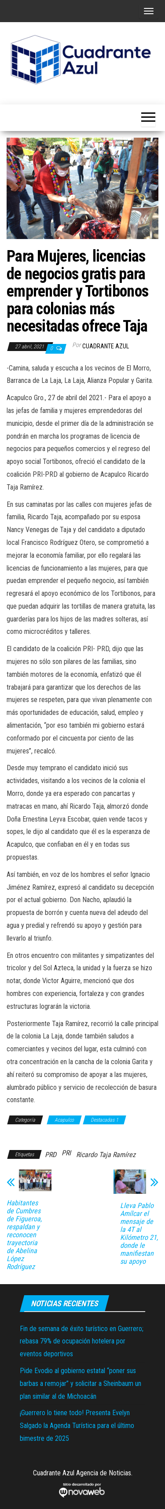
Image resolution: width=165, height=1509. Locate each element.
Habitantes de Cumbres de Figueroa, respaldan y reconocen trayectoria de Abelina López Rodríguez (24, 1235)
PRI (66, 1153)
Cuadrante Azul (105, 346)
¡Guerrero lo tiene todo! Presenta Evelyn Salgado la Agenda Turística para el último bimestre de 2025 (77, 1426)
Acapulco (64, 1120)
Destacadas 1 (104, 1120)
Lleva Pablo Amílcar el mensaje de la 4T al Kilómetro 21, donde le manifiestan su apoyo (139, 1234)
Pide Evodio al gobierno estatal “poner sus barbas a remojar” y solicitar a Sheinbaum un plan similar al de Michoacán (80, 1383)
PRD (50, 1154)
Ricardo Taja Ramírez (106, 1154)
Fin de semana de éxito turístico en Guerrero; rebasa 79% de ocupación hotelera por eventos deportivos (81, 1341)
